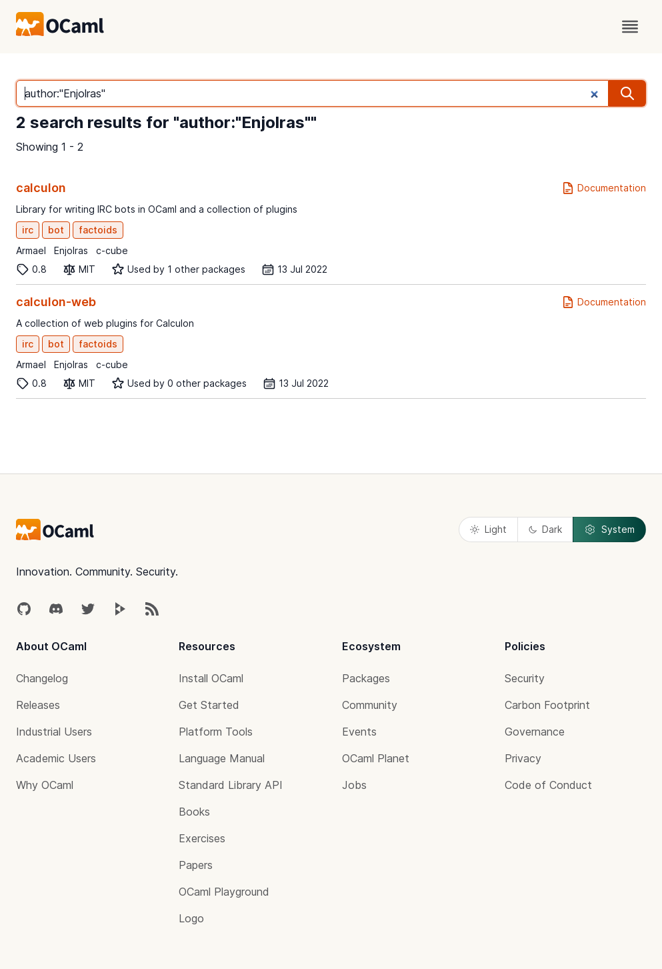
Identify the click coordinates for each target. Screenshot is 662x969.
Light (488, 529)
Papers (196, 865)
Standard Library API (231, 785)
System (609, 530)
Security (525, 678)
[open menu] (630, 26)
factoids (98, 229)
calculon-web (56, 302)
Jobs (354, 785)
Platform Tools (216, 731)
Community (369, 705)
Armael (31, 250)
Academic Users (56, 758)
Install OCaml (211, 678)
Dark (545, 529)
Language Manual (222, 758)
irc (27, 229)
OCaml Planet (375, 758)
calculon (41, 188)
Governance (535, 731)
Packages (366, 678)
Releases (38, 705)
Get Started (209, 705)
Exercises (202, 838)
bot (56, 229)
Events (359, 731)
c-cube (112, 250)
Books (194, 811)
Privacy (523, 758)
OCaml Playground (224, 891)
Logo (191, 918)
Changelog (42, 678)
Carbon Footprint (547, 705)
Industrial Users (54, 731)
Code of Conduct (548, 785)
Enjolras (71, 250)
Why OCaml (44, 785)
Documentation (603, 188)
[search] (627, 93)
